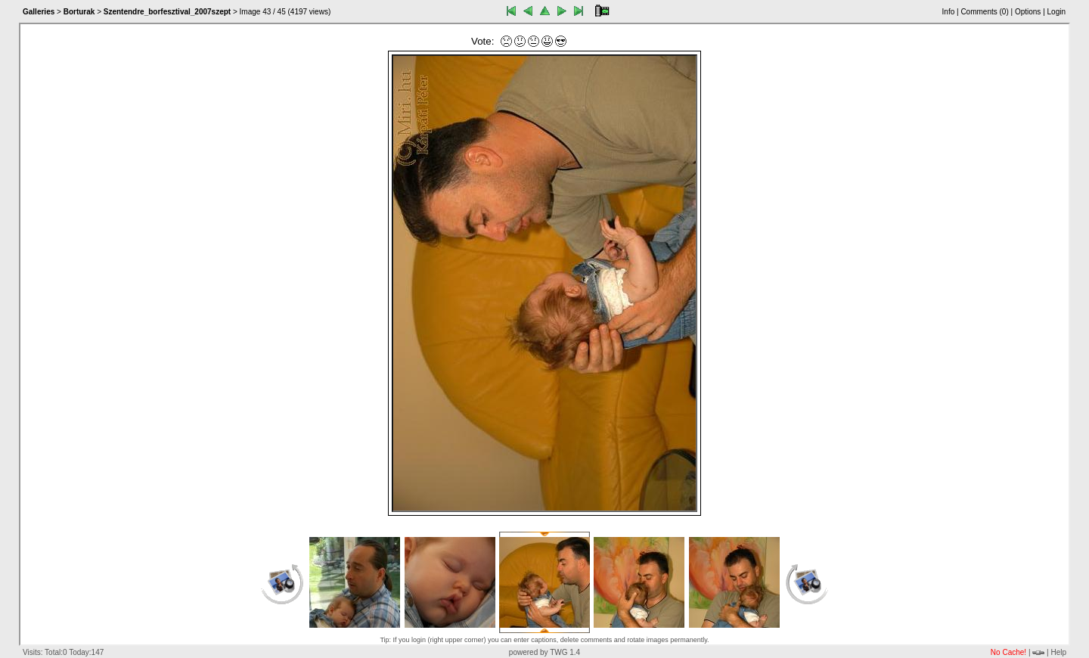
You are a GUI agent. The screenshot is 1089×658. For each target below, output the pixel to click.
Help (1058, 652)
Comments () (984, 12)
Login (1056, 12)
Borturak (79, 12)
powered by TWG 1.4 (544, 652)
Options (1028, 12)
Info (948, 12)
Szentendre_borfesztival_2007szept (167, 12)
